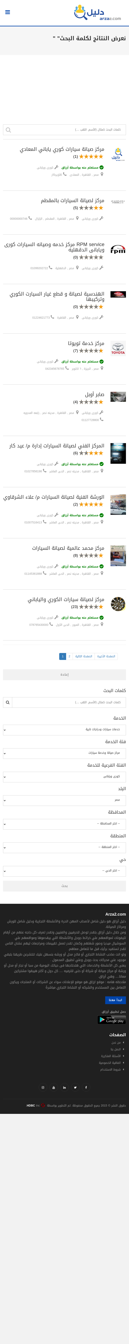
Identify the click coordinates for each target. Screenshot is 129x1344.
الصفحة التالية (83, 656)
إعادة (64, 674)
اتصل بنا (116, 1049)
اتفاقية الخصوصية (110, 1063)
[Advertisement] (64, 85)
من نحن (116, 1042)
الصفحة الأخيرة (106, 656)
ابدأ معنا (115, 1000)
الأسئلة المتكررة (111, 1056)
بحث (64, 886)
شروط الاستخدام (110, 1069)
